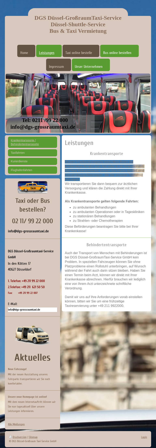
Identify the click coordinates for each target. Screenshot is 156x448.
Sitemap (33, 437)
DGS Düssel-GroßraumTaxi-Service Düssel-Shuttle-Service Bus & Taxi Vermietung (78, 24)
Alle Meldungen (16, 424)
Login (144, 437)
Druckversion (18, 437)
